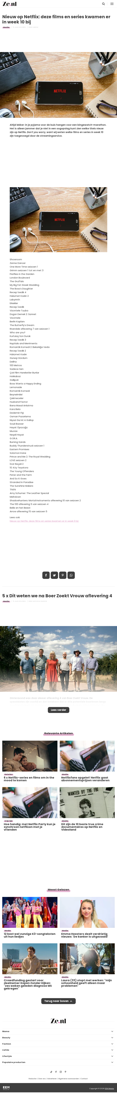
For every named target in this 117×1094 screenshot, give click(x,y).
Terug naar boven (56, 1001)
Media (6, 27)
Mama (5, 1031)
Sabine (35, 27)
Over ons (42, 1078)
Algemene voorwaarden (68, 1078)
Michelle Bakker (40, 601)
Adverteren (52, 1078)
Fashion (6, 1043)
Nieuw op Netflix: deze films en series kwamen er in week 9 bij (44, 521)
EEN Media (109, 1088)
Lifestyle (7, 1056)
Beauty (6, 1037)
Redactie (32, 1078)
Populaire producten (13, 1062)
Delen (46, 575)
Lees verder (58, 710)
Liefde (5, 1049)
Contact (84, 1078)
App (71, 575)
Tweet (54, 575)
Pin (62, 575)
